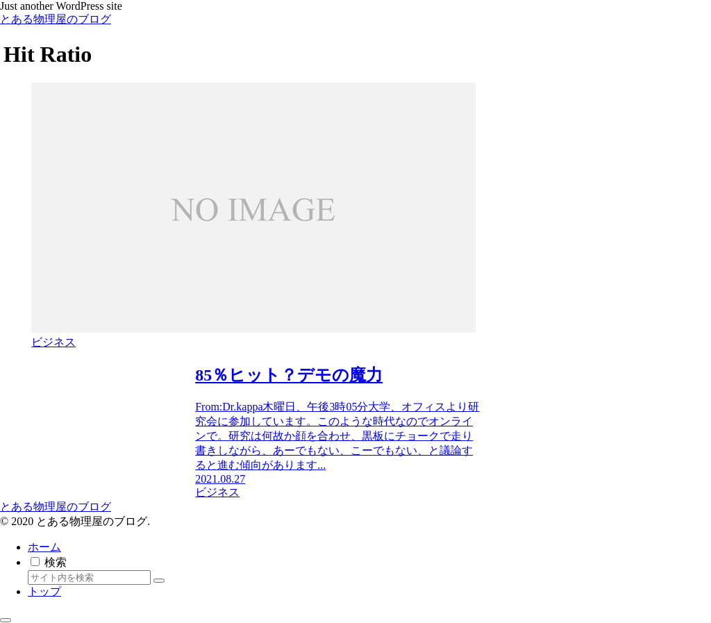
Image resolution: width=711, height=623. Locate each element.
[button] (159, 581)
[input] (89, 577)
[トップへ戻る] (5, 620)
